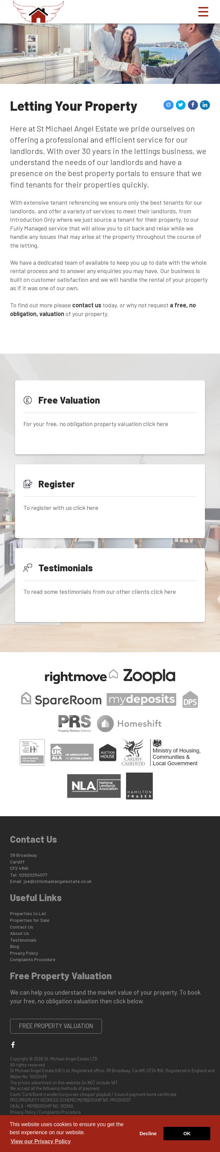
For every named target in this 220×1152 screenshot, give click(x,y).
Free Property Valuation (56, 1026)
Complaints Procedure (33, 959)
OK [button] (187, 1133)
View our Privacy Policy (41, 1141)
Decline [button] (147, 1133)
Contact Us (21, 927)
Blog (14, 946)
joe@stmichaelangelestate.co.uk (58, 881)
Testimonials (23, 940)
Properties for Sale (29, 920)
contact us (86, 305)
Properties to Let (28, 913)
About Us (19, 933)
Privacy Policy (24, 953)
